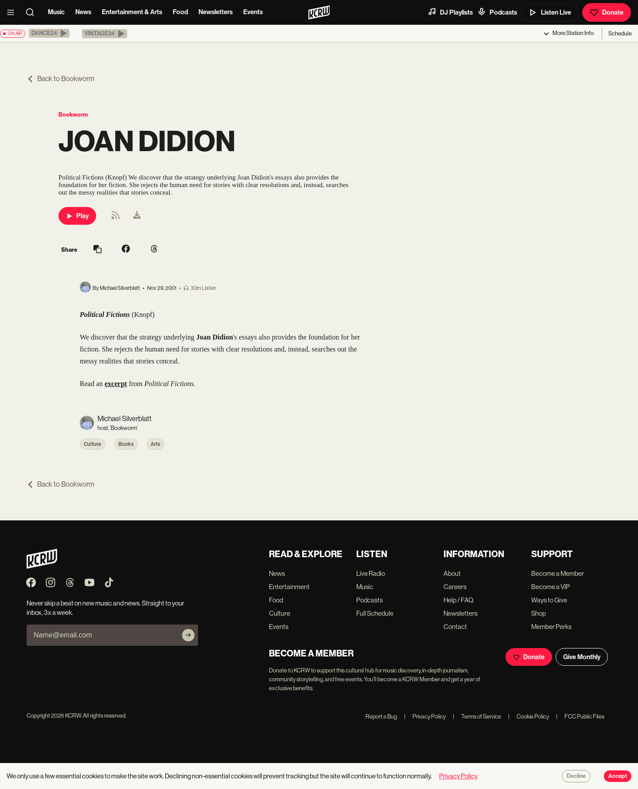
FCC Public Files (580, 716)
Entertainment (289, 586)
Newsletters (215, 12)
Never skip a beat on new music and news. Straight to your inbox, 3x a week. (105, 607)
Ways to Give (549, 600)
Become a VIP (550, 586)
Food (180, 12)
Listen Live (550, 12)
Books (126, 444)
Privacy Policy (425, 716)
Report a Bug (381, 716)
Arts (155, 444)
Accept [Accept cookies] (617, 776)
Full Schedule (374, 613)
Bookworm (73, 114)
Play (77, 216)
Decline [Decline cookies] (576, 776)
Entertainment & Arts (132, 12)
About (452, 573)
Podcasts (497, 12)
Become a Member (557, 573)
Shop (538, 613)
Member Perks (551, 626)
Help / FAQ (458, 600)
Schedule (620, 33)
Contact (455, 626)
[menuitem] (137, 216)
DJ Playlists (450, 12)
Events (253, 12)
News (83, 12)
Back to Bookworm (60, 78)
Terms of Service (477, 716)
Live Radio (370, 573)
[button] (49, 33)
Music (56, 12)
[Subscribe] (188, 635)
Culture (92, 444)
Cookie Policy (528, 716)
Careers (455, 586)
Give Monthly (581, 657)
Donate (606, 12)
